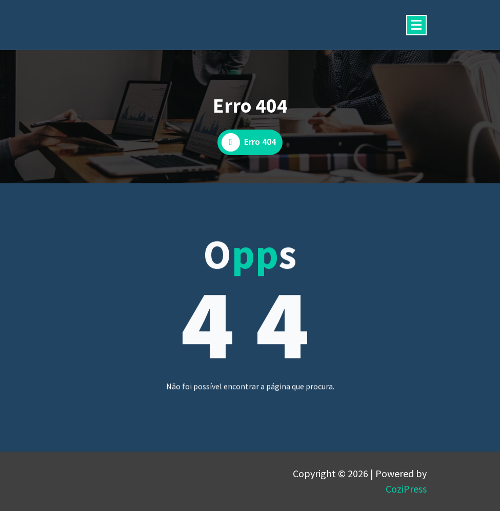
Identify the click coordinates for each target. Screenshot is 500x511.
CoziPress (406, 488)
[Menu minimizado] (416, 25)
